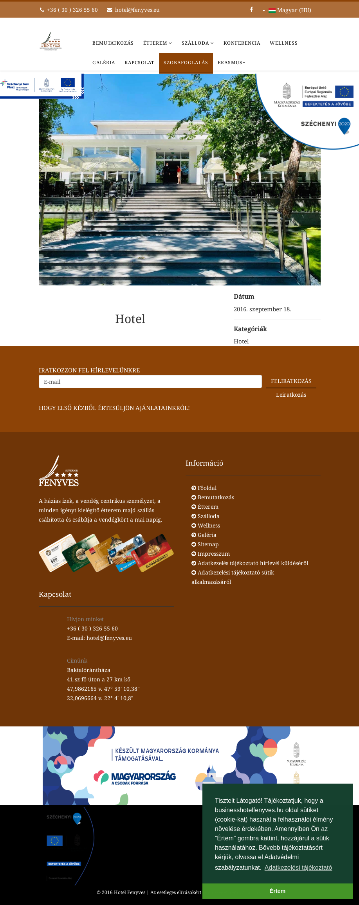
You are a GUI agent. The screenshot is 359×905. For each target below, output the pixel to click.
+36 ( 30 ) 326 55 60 (72, 9)
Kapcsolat (139, 62)
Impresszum (210, 553)
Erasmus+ (232, 62)
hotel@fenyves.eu (137, 9)
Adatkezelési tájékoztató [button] (298, 867)
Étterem (155, 43)
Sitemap (205, 544)
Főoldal (203, 487)
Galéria (103, 62)
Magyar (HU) (286, 10)
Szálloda (195, 43)
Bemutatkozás (113, 43)
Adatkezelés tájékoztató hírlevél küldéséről (249, 563)
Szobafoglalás (186, 62)
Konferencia (242, 43)
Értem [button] (278, 891)
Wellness (284, 43)
